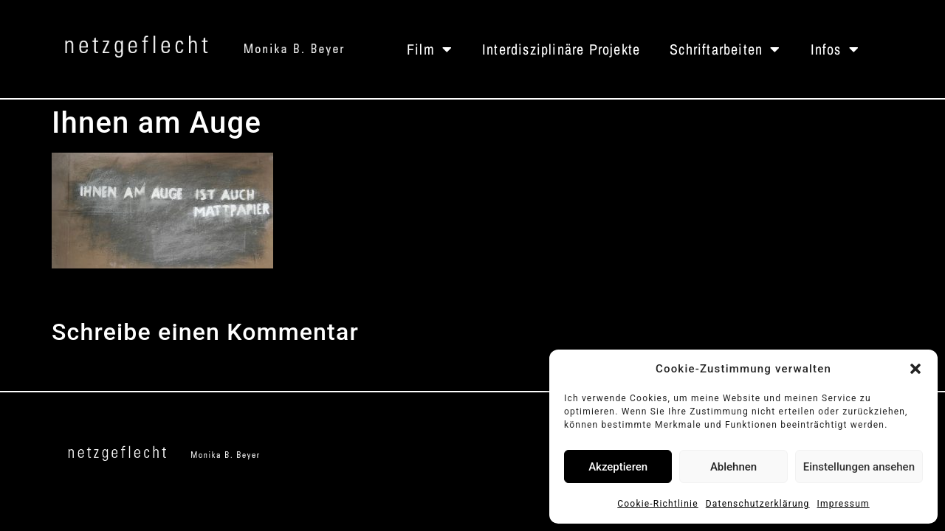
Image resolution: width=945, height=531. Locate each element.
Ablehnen (733, 466)
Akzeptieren (617, 466)
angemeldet (169, 369)
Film (430, 49)
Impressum (843, 504)
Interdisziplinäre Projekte (561, 49)
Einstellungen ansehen (859, 466)
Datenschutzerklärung (758, 504)
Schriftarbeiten (725, 49)
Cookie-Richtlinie (657, 504)
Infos (835, 49)
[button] (915, 368)
